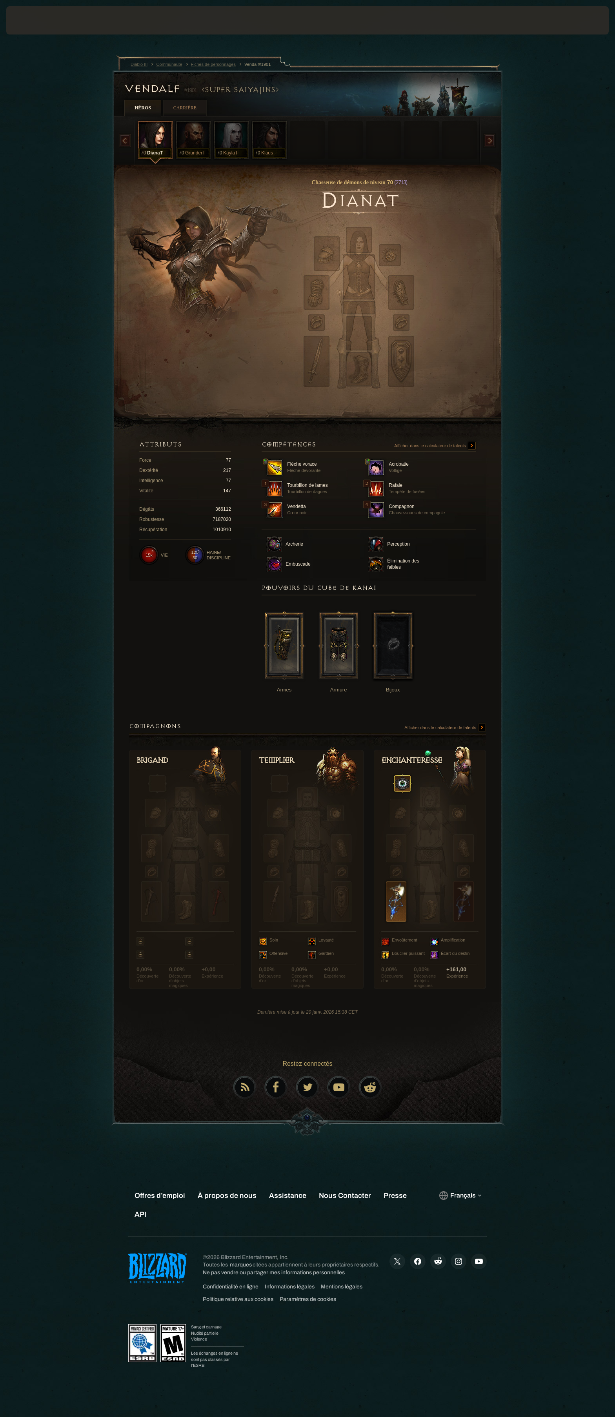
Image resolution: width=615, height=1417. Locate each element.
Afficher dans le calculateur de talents (435, 446)
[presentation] (35, 20)
